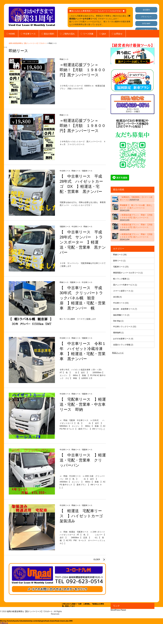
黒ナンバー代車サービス (123, 285)
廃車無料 (117, 333)
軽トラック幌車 (120, 279)
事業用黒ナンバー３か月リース (126, 273)
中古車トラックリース (122, 327)
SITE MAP (146, 23)
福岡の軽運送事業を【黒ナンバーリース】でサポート (28, 43)
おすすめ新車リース (121, 339)
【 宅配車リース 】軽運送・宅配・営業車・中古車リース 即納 (83, 404)
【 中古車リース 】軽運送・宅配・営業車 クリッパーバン (83, 460)
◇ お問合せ (117, 34)
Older (96, 559)
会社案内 (146, 10)
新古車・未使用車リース (123, 309)
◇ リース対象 (86, 34)
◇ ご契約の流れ (67, 34)
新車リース (118, 261)
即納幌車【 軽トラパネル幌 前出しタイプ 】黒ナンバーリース (136, 208)
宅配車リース (87, 171)
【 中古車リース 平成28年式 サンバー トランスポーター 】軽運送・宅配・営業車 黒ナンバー (83, 242)
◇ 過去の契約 (47, 34)
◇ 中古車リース (28, 34)
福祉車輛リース (120, 315)
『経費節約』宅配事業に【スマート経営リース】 (136, 198)
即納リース (64, 59)
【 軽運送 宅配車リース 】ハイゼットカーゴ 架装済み (83, 516)
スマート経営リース (121, 291)
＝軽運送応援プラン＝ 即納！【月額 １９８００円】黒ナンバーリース (83, 70)
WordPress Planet (118, 610)
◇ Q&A (102, 34)
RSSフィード (118, 353)
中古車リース (65, 171)
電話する (4, 623)
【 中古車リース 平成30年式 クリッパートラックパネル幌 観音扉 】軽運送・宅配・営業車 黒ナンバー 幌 (83, 298)
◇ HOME (10, 34)
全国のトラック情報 (121, 345)
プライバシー (146, 17)
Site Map (117, 321)
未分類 (116, 297)
